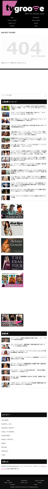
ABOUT (35, 484)
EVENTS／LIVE (24, 482)
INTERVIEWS (24, 480)
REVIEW (40, 482)
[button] (45, 95)
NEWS (8, 480)
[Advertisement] (24, 81)
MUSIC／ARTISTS (8, 482)
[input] (24, 95)
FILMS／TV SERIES (39, 480)
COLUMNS (12, 484)
